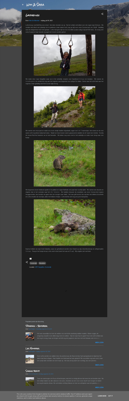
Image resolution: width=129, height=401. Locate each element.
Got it (110, 396)
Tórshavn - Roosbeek (36, 326)
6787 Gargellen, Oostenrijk (43, 267)
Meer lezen (99, 342)
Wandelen (42, 263)
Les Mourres (32, 348)
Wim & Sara (35, 4)
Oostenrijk (33, 263)
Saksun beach (33, 371)
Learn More (102, 396)
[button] (102, 14)
